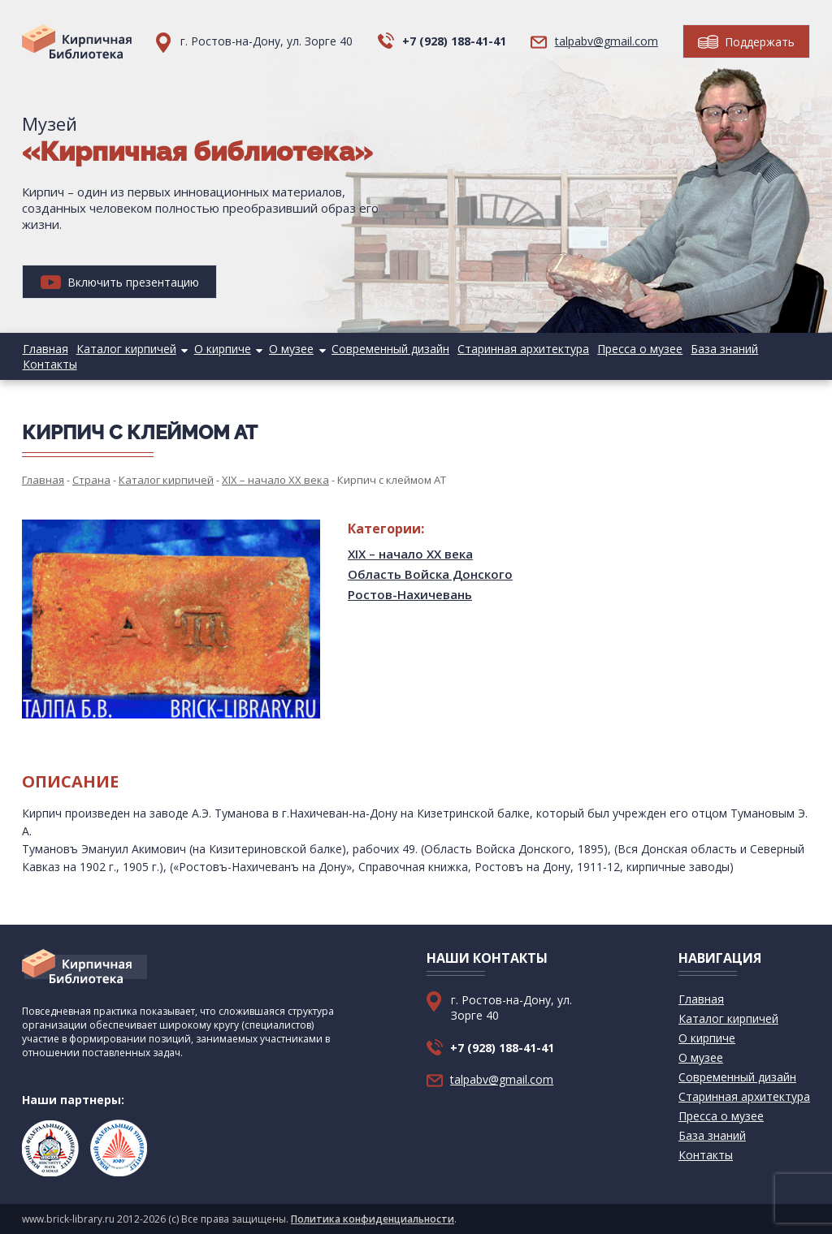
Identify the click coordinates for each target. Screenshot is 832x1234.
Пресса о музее (634, 348)
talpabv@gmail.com (606, 41)
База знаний (718, 348)
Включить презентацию (120, 282)
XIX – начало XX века (410, 554)
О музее (288, 348)
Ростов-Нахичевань (410, 594)
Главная (44, 348)
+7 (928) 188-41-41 (454, 41)
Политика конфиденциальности (372, 1219)
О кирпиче (220, 348)
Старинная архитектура (518, 348)
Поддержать (746, 42)
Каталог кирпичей (125, 348)
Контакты (49, 364)
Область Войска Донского (430, 574)
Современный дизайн (386, 348)
